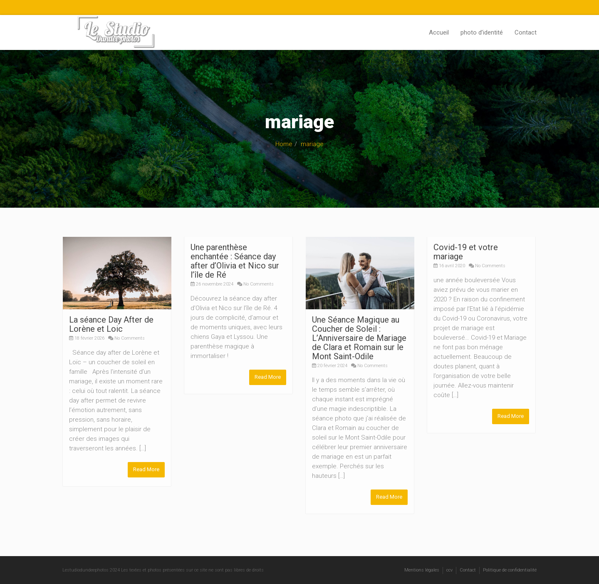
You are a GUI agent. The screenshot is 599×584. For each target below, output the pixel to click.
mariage (312, 144)
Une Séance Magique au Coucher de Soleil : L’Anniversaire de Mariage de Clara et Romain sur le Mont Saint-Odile (359, 338)
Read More (146, 469)
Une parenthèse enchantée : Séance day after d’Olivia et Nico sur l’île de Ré (235, 261)
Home (283, 144)
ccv (449, 569)
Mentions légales (421, 569)
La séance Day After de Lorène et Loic (111, 324)
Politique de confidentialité (510, 569)
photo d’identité (481, 32)
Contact (526, 32)
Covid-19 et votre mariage (465, 251)
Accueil (439, 32)
